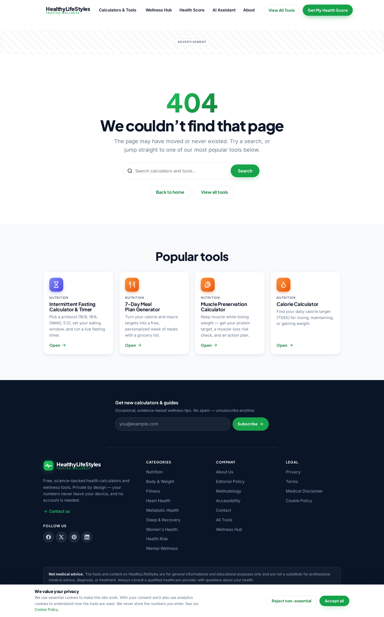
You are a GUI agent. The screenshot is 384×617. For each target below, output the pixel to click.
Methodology (228, 491)
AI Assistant (224, 10)
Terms (292, 481)
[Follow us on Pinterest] (74, 537)
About (249, 10)
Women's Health (162, 529)
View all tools (214, 192)
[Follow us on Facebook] (48, 537)
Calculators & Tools (117, 10)
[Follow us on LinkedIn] (87, 537)
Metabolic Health (162, 510)
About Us (224, 471)
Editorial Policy (230, 481)
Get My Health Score (328, 10)
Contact (223, 510)
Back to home (170, 192)
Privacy (293, 471)
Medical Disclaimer (304, 491)
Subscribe (250, 423)
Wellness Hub (159, 10)
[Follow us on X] (61, 537)
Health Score (192, 10)
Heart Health (158, 500)
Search (245, 171)
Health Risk (157, 538)
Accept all (334, 600)
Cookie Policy (299, 500)
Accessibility (228, 500)
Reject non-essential (291, 600)
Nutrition (154, 471)
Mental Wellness (162, 548)
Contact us (56, 511)
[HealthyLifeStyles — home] (66, 10)
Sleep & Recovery (163, 519)
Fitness (153, 491)
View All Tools (282, 10)
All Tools (224, 519)
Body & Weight (160, 481)
